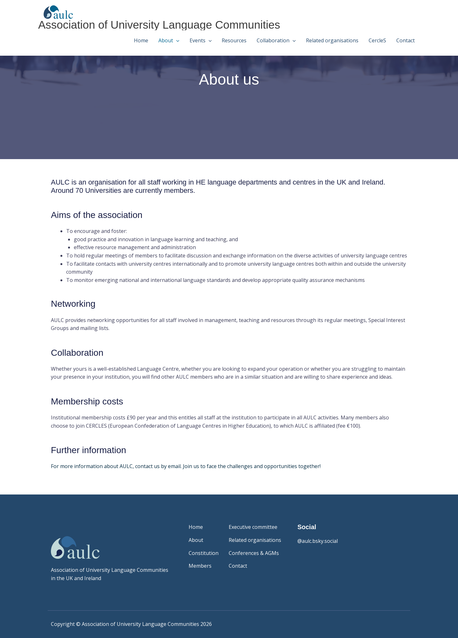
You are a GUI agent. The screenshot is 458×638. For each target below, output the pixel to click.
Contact (405, 40)
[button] (176, 40)
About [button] (168, 40)
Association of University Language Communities (159, 24)
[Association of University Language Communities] (55, 11)
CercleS (377, 40)
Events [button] (201, 40)
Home (141, 40)
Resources (234, 40)
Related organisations (332, 40)
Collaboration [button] (276, 40)
